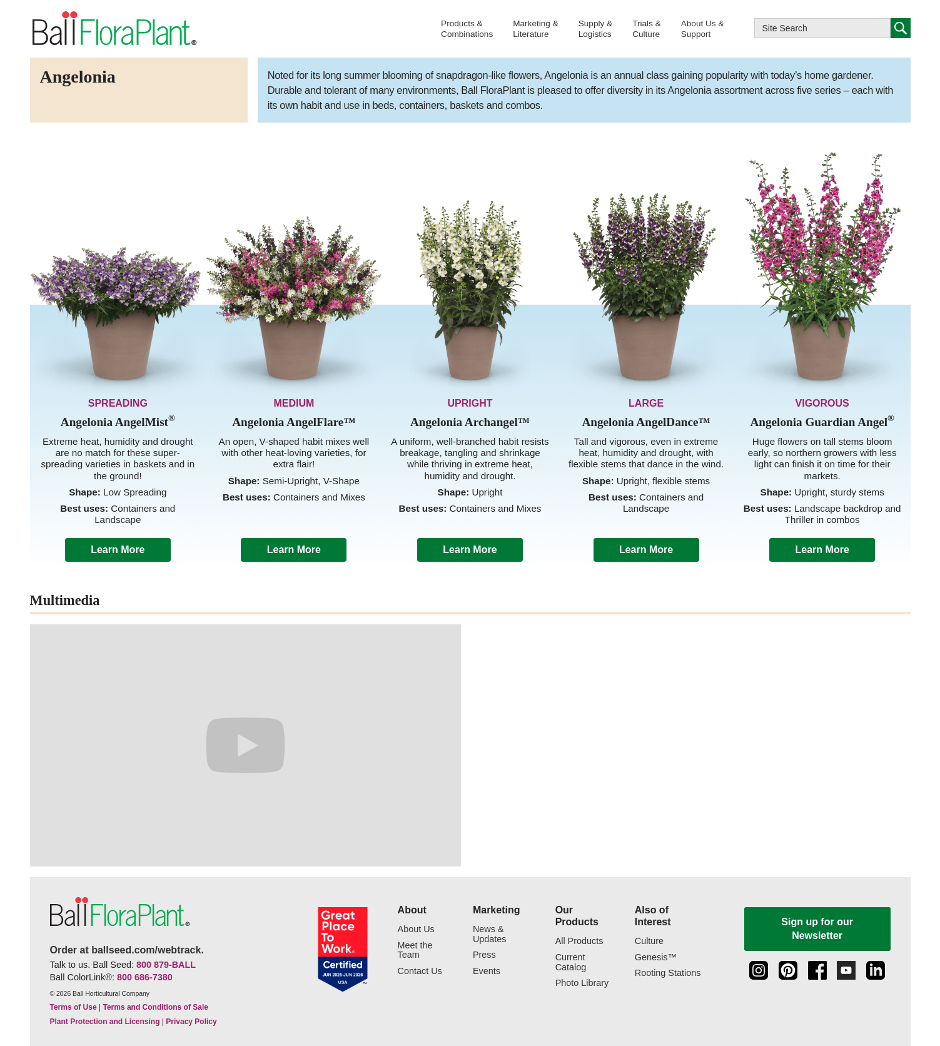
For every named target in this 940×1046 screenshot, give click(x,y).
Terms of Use (73, 1007)
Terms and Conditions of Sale (155, 1007)
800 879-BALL (166, 965)
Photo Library (582, 983)
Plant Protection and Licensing (105, 1021)
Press (484, 955)
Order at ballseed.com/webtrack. (127, 950)
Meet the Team (415, 950)
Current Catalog (571, 962)
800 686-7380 (145, 977)
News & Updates (490, 934)
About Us (416, 929)
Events (486, 971)
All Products (579, 941)
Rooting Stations (668, 973)
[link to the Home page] (114, 28)
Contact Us (420, 971)
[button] (467, 28)
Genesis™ (656, 957)
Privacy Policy (191, 1021)
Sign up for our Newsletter (817, 929)
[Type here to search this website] (822, 28)
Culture (649, 941)
